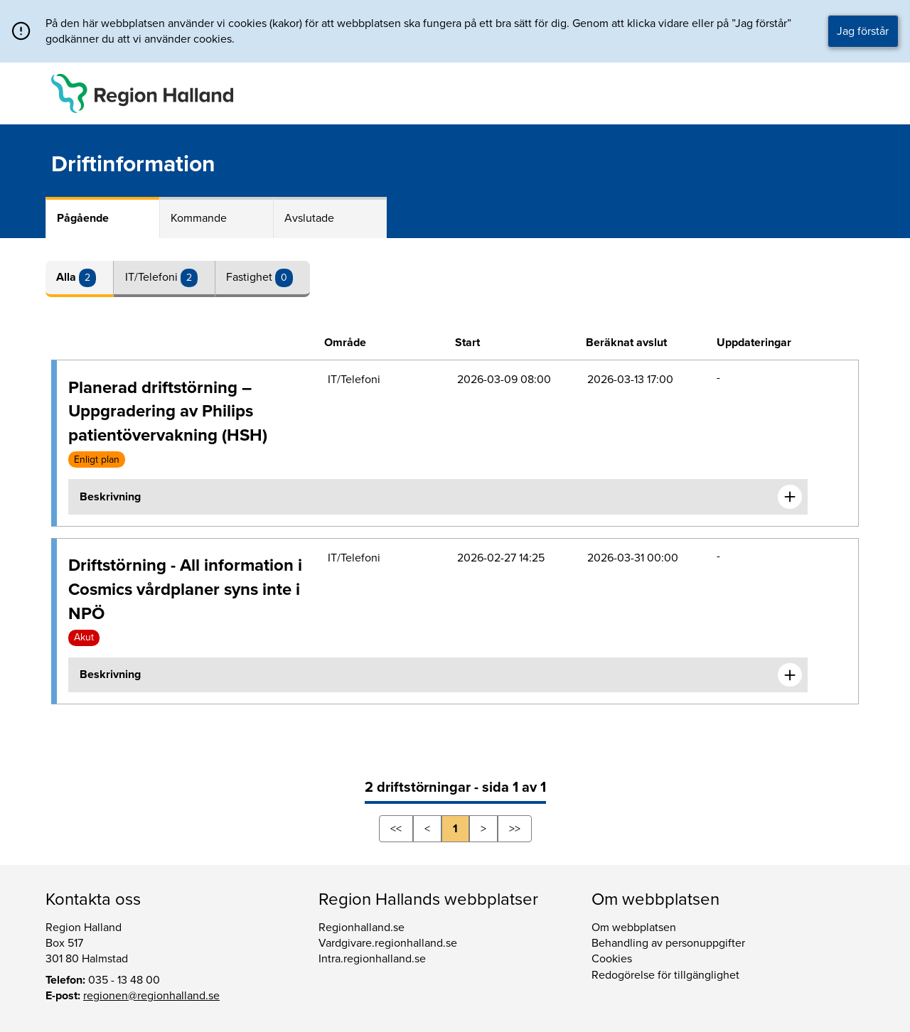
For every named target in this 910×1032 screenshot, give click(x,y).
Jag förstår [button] (863, 31)
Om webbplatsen (634, 927)
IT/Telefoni (153, 277)
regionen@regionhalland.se (151, 996)
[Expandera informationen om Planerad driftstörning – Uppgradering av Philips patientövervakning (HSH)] (790, 497)
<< (396, 829)
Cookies (612, 959)
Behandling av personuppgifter (668, 943)
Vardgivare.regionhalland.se (387, 943)
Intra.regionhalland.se (372, 959)
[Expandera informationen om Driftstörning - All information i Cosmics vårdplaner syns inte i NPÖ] (790, 675)
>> (514, 829)
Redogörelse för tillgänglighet (665, 975)
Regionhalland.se (361, 927)
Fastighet (250, 277)
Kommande (199, 218)
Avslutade (309, 218)
